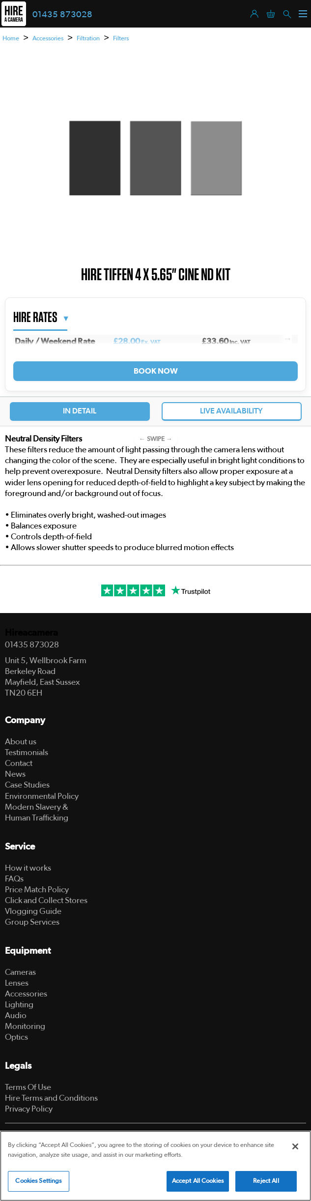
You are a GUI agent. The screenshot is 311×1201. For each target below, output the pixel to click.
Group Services (32, 922)
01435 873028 (62, 14)
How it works (28, 868)
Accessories (47, 38)
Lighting (19, 1004)
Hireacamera (31, 633)
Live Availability (231, 411)
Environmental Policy (42, 796)
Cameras (20, 972)
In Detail (79, 411)
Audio (16, 1015)
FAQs (14, 879)
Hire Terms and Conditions (51, 1098)
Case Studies (27, 785)
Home (10, 38)
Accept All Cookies (198, 1182)
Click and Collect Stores (46, 900)
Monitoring (25, 1026)
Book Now (155, 371)
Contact (18, 763)
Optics (16, 1037)
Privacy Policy (29, 1109)
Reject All (266, 1182)
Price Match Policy (37, 889)
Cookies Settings (38, 1182)
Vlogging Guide (33, 911)
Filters (121, 38)
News (15, 774)
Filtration (88, 38)
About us (20, 741)
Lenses (16, 983)
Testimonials (26, 752)
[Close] (295, 1148)
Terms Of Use (28, 1087)
